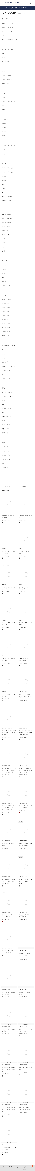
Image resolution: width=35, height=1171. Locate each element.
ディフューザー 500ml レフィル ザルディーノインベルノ (25, 696)
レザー (3, 184)
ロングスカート (6, 132)
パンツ (4, 93)
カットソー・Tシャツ (7, 23)
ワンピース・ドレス (8, 146)
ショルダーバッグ (6, 299)
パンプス (4, 269)
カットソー (5, 19)
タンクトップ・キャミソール (9, 39)
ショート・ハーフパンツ (8, 101)
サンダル (4, 281)
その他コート (5, 251)
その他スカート (6, 136)
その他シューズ (6, 285)
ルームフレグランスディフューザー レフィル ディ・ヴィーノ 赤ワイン (9, 807)
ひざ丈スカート (6, 128)
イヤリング (5, 362)
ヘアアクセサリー (6, 370)
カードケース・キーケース (9, 396)
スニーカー (5, 265)
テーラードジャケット (7, 168)
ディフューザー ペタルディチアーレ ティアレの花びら (8, 1109)
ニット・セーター (6, 75)
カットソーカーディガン (8, 27)
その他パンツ (5, 109)
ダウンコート (5, 243)
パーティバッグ (6, 323)
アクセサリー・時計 (8, 346)
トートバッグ (5, 303)
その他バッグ (5, 336)
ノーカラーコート (6, 222)
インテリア (5, 447)
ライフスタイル (6, 455)
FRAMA (4, 513)
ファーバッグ (5, 315)
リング (3, 354)
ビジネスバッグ (6, 332)
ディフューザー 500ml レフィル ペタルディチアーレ (25, 955)
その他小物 (5, 433)
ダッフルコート (6, 230)
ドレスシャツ (5, 61)
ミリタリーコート (6, 234)
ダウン (3, 192)
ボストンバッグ (6, 307)
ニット (4, 71)
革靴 (3, 277)
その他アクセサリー (7, 378)
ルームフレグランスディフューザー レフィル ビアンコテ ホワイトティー (25, 770)
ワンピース (5, 150)
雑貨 (3, 443)
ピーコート (5, 239)
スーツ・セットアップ (8, 196)
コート (4, 210)
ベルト (3, 400)
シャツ (3, 53)
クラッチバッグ (6, 327)
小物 (3, 388)
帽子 (3, 404)
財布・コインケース (7, 392)
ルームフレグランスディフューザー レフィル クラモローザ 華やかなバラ (25, 732)
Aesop (4, 548)
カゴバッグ (5, 319)
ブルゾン (4, 176)
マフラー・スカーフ (7, 408)
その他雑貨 (5, 467)
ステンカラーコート (7, 218)
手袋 (3, 412)
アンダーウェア (6, 425)
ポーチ (3, 420)
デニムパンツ (5, 105)
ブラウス (4, 57)
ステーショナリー (6, 459)
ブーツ (3, 273)
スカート (5, 119)
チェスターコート (6, 214)
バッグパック (5, 311)
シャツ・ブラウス (8, 49)
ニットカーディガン (7, 79)
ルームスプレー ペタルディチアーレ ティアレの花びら (8, 1069)
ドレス (3, 154)
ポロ (3, 35)
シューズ (5, 261)
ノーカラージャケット (7, 172)
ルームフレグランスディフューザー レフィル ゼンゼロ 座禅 (9, 732)
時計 (3, 374)
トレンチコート (6, 226)
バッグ (4, 295)
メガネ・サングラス (7, 416)
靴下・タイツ (5, 429)
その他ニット (5, 83)
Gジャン (4, 180)
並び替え (24, 486)
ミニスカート (5, 123)
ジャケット (5, 164)
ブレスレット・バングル (8, 366)
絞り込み (7, 486)
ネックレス (5, 350)
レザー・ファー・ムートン (9, 247)
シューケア (5, 463)
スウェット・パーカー (8, 31)
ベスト (3, 188)
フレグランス (5, 451)
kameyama (5, 1145)
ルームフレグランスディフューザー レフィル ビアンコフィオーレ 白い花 (9, 770)
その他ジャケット (6, 200)
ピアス (3, 358)
